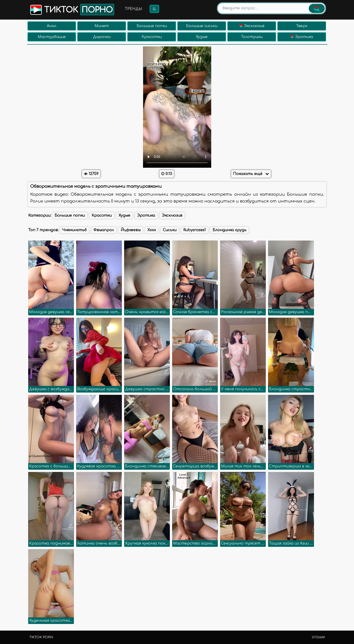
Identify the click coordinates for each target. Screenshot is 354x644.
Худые (202, 37)
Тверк (301, 26)
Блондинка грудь (229, 230)
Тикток (71, 9)
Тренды (133, 9)
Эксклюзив (251, 26)
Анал (51, 26)
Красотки (152, 37)
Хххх (151, 230)
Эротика (301, 37)
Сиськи (169, 230)
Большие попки (152, 26)
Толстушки (252, 37)
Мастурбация (51, 37)
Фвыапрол (103, 230)
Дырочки (101, 37)
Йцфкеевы (131, 230)
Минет (102, 26)
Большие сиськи (201, 26)
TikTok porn (41, 637)
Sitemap (318, 637)
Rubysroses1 (194, 230)
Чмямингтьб (74, 230)
